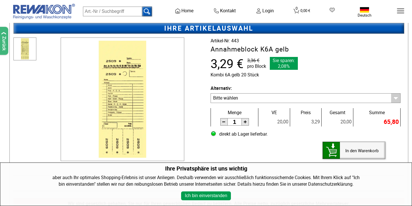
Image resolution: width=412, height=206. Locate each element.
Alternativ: (221, 88)
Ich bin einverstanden (206, 195)
